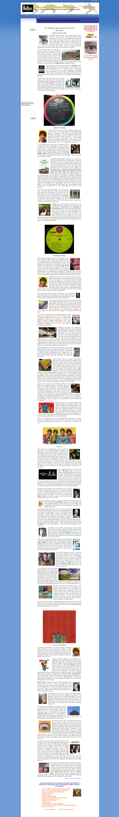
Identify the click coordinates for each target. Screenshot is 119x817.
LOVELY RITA (46, 802)
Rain (39, 46)
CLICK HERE (88, 55)
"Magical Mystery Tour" (68, 809)
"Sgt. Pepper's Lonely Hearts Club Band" (33, 17)
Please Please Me (55, 307)
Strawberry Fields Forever (45, 683)
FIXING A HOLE (46, 795)
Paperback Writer (68, 44)
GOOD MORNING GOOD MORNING (53, 803)
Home (92, 0)
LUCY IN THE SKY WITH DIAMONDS (53, 792)
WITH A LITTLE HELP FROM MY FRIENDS (55, 790)
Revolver (57, 43)
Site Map (96, 0)
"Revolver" (47, 809)
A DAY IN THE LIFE (48, 806)
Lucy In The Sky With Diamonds (62, 756)
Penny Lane (60, 317)
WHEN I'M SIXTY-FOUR (49, 801)
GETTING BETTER (47, 793)
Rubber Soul (57, 70)
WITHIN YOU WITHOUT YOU (51, 799)
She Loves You (60, 142)
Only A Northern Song (57, 323)
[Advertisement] (28, 59)
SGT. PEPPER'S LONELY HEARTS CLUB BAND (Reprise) (59, 805)
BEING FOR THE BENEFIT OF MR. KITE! (54, 798)
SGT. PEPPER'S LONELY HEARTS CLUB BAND (56, 789)
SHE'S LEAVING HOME (49, 796)
